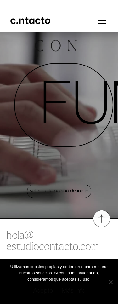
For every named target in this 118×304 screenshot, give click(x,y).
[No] (110, 280)
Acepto (43, 291)
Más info (73, 291)
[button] (102, 22)
